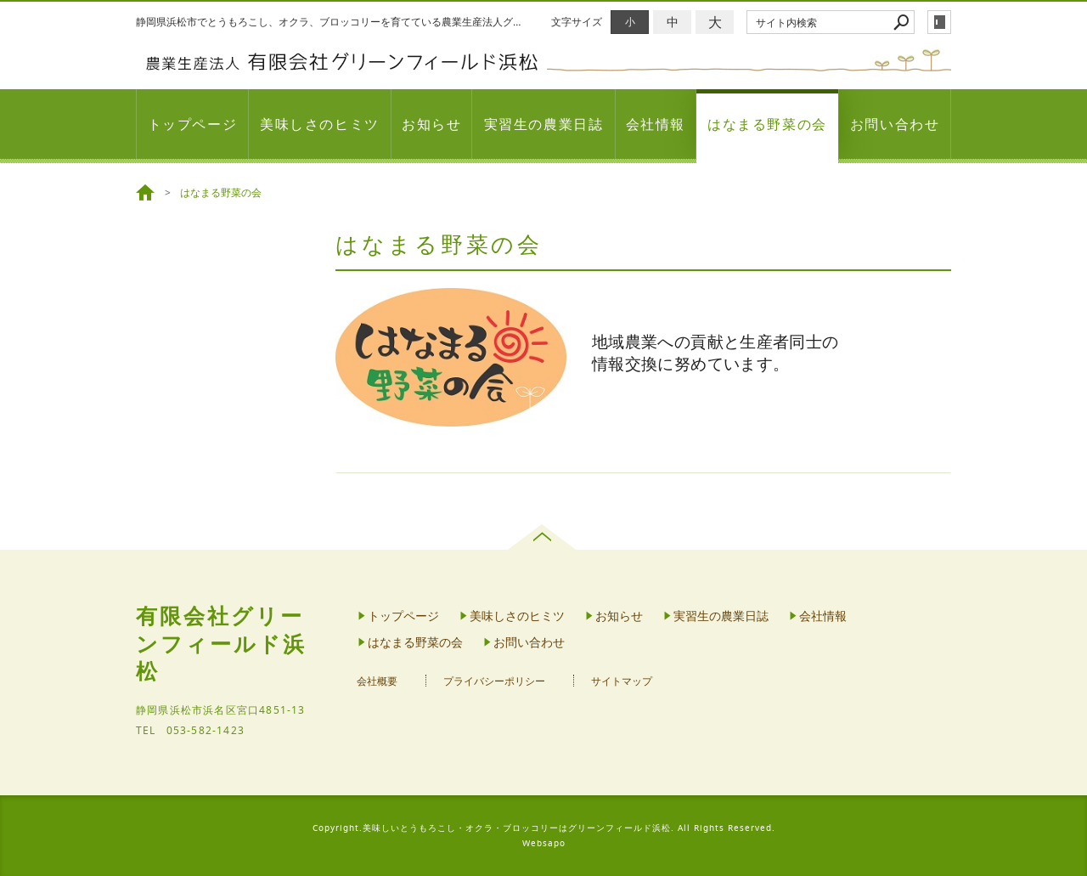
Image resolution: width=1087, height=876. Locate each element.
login (939, 22)
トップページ (193, 124)
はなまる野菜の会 (767, 124)
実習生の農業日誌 (544, 124)
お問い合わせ (895, 124)
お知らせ (431, 124)
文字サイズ (576, 21)
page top (544, 537)
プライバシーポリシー (494, 681)
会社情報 (655, 124)
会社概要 (377, 681)
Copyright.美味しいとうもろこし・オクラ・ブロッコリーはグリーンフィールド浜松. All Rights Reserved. (544, 828)
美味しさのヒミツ (320, 124)
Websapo (544, 843)
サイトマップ (621, 681)
